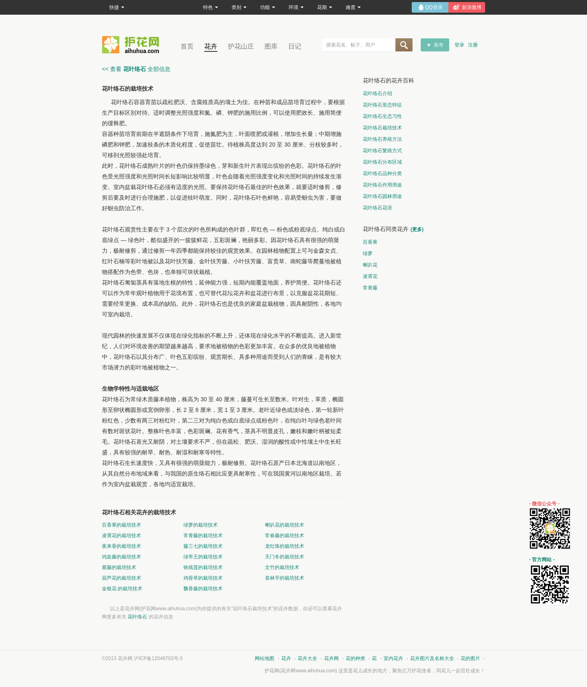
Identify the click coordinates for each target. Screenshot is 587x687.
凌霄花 (370, 276)
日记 (294, 46)
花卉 (210, 46)
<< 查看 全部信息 (136, 69)
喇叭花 (370, 265)
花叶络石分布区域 (382, 162)
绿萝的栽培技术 (200, 525)
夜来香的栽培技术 (121, 546)
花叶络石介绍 (377, 93)
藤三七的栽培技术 (203, 546)
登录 (459, 45)
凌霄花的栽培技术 (121, 535)
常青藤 (370, 288)
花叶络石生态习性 (382, 116)
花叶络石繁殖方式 (382, 150)
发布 (439, 45)
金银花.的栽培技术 (122, 588)
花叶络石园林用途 (382, 196)
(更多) (417, 229)
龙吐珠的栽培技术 (284, 546)
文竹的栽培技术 (282, 567)
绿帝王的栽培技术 (203, 557)
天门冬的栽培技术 (284, 557)
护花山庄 (241, 46)
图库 (271, 46)
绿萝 (368, 253)
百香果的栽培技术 (121, 525)
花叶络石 (137, 617)
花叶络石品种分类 (382, 173)
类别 (239, 7)
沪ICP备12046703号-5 (158, 658)
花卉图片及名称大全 (432, 658)
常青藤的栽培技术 (203, 535)
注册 (473, 45)
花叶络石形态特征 (382, 105)
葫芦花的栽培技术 (121, 578)
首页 (187, 46)
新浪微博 (471, 7)
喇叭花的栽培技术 (284, 525)
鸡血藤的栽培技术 (121, 557)
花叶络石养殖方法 (382, 139)
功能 (267, 7)
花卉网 (132, 44)
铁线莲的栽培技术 (203, 567)
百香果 (370, 242)
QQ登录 (434, 7)
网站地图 (264, 658)
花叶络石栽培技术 (382, 128)
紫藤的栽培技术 (119, 567)
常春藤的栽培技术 (284, 535)
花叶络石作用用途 (382, 185)
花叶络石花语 (377, 208)
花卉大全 (307, 658)
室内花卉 (393, 658)
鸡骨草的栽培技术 (203, 578)
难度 (353, 7)
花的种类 (355, 658)
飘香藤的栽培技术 (203, 588)
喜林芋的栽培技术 (284, 578)
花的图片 (470, 658)
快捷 (116, 7)
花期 (324, 7)
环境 (296, 7)
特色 (210, 7)
